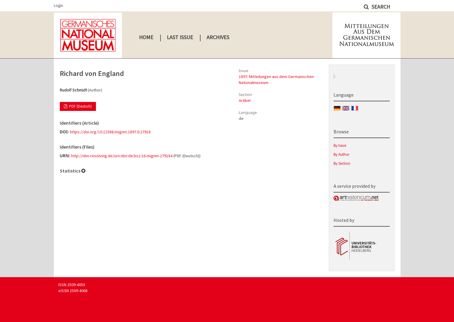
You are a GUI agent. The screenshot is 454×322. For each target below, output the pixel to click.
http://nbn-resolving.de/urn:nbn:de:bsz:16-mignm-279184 (121, 155)
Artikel (244, 100)
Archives (218, 37)
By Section (342, 163)
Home (146, 37)
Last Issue (180, 37)
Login (58, 5)
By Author (341, 154)
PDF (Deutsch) (80, 106)
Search (380, 6)
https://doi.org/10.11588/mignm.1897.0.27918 (110, 132)
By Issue (340, 145)
